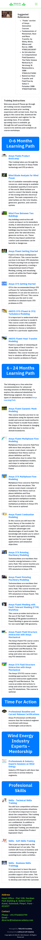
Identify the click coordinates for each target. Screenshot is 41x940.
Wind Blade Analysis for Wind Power (23, 176)
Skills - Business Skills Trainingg (20, 864)
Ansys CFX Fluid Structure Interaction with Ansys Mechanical (22, 667)
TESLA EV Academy (25, 929)
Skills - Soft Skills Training (22, 840)
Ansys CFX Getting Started (22, 283)
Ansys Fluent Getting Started (23, 251)
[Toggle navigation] (36, 4)
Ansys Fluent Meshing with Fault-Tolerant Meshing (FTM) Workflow (24, 607)
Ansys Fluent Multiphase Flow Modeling (24, 440)
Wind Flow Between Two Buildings (21, 214)
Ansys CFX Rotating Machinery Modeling (19, 554)
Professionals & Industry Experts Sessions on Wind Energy (21, 764)
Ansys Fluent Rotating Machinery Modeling (20, 578)
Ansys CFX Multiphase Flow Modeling (22, 478)
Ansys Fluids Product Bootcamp (19, 157)
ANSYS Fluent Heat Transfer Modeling (23, 340)
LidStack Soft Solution (25, 932)
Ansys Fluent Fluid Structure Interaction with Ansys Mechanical (23, 634)
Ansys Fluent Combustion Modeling (21, 516)
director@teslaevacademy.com (17, 920)
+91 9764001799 (18, 914)
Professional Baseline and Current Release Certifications (24, 713)
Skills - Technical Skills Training (20, 801)
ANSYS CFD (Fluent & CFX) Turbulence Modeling (22, 312)
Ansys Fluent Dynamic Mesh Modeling (23, 410)
